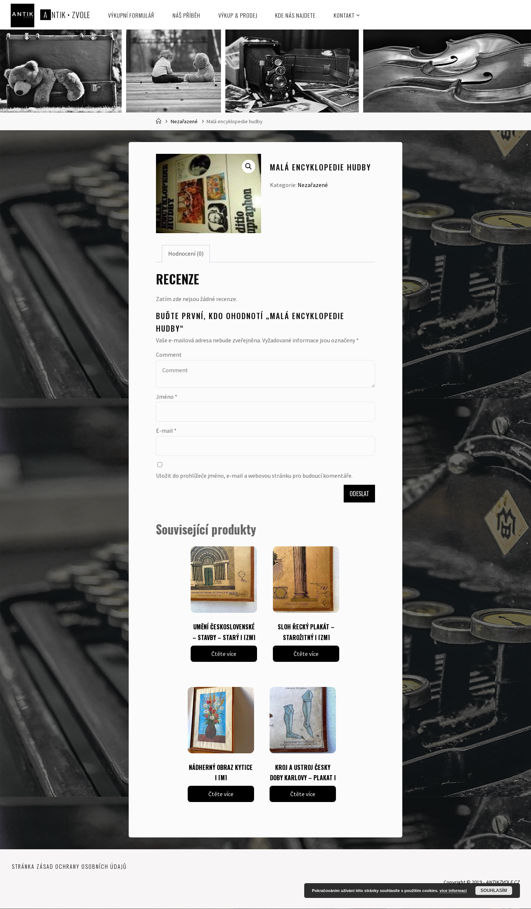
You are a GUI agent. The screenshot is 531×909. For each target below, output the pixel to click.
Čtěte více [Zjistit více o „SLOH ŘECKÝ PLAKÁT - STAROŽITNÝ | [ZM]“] (306, 653)
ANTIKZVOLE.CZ (501, 882)
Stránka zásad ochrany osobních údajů (69, 866)
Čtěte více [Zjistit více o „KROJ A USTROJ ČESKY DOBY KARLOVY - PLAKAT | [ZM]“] (302, 794)
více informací (453, 890)
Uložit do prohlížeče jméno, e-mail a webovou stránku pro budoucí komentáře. (254, 475)
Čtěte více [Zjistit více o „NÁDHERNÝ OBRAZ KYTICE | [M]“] (220, 794)
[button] (248, 166)
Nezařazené (184, 121)
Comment (169, 354)
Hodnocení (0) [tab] (186, 253)
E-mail (166, 430)
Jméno (166, 396)
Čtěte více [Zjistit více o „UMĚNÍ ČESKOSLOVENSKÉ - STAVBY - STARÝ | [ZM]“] (223, 653)
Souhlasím (493, 890)
